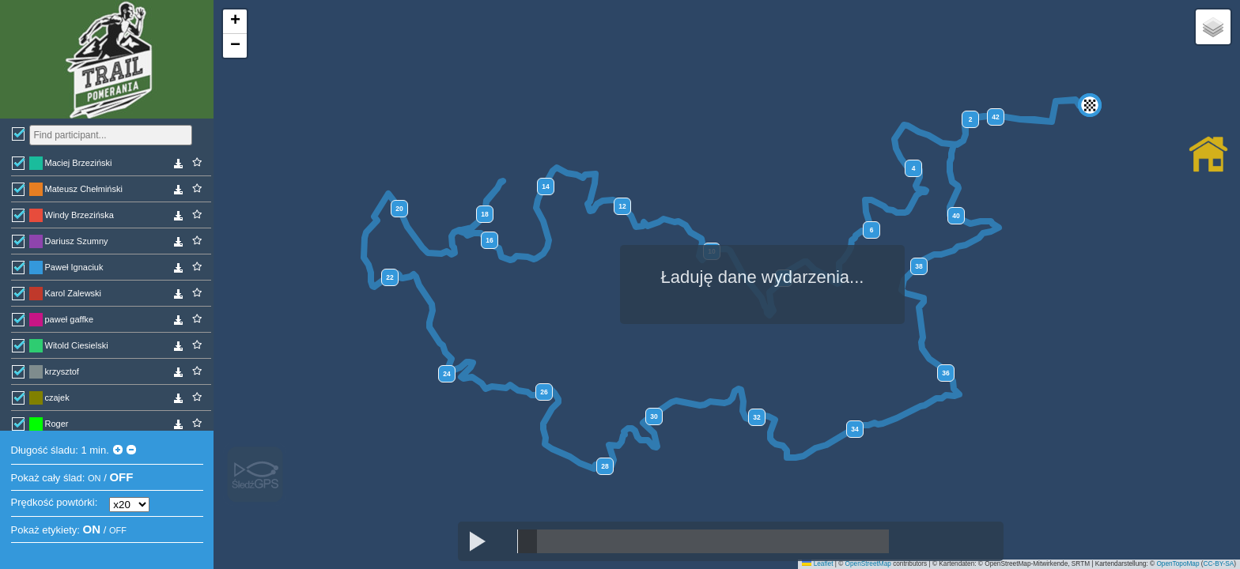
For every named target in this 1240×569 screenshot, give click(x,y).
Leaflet (817, 563)
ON (94, 478)
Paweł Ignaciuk (74, 267)
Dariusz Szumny (76, 241)
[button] (1090, 105)
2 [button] (971, 119)
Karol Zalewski (73, 293)
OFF (121, 477)
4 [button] (914, 168)
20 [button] (399, 209)
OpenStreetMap (868, 563)
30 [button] (653, 416)
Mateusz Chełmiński (84, 189)
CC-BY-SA (1219, 563)
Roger (57, 423)
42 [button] (995, 117)
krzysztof (62, 371)
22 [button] (389, 277)
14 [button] (545, 186)
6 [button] (872, 230)
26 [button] (543, 392)
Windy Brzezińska (79, 215)
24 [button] (446, 374)
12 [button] (622, 206)
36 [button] (945, 373)
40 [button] (955, 216)
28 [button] (604, 466)
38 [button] (918, 266)
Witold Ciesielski (76, 345)
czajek (57, 397)
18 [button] (484, 214)
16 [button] (489, 240)
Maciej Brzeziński (78, 163)
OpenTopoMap (1177, 563)
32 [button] (756, 417)
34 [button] (854, 429)
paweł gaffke (69, 319)
